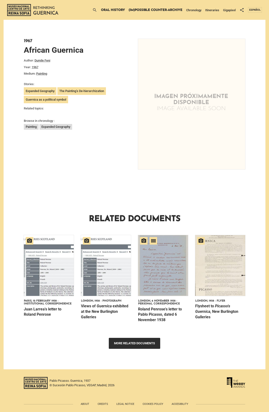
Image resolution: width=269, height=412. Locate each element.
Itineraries (212, 10)
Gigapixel (229, 10)
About (85, 404)
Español (255, 9)
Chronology (193, 10)
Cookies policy (153, 404)
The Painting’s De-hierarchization (81, 91)
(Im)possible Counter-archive (155, 10)
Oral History (113, 10)
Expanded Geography (40, 91)
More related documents (134, 343)
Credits (103, 404)
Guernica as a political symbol (46, 99)
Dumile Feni (42, 60)
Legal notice (125, 404)
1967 (35, 67)
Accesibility (180, 404)
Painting (41, 73)
